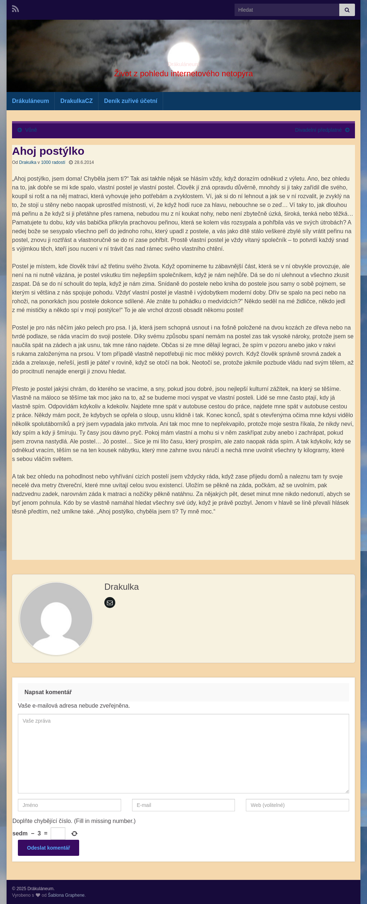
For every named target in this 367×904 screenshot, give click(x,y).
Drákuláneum (183, 62)
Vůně (31, 130)
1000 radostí (53, 162)
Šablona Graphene (66, 895)
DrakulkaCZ (76, 101)
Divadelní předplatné (318, 130)
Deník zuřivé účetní (130, 101)
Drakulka (27, 162)
